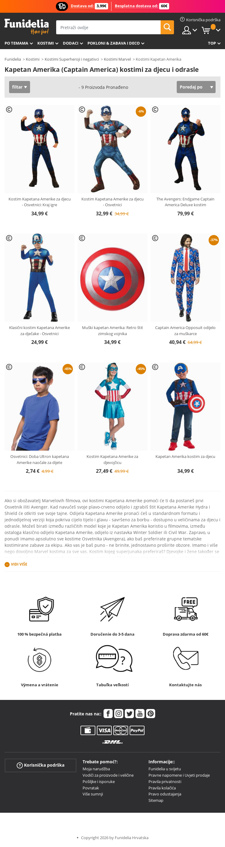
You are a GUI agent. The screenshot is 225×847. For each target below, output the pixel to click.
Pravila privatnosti (164, 781)
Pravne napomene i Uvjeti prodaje (179, 775)
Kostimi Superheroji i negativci (72, 59)
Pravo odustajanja (164, 794)
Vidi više (19, 564)
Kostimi (45, 43)
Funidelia (13, 59)
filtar (17, 87)
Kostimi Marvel (117, 59)
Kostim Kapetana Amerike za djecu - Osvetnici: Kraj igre (40, 202)
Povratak (91, 788)
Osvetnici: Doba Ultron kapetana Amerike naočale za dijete (39, 459)
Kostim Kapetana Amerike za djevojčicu (112, 459)
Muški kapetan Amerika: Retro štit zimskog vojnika (112, 330)
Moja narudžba (96, 768)
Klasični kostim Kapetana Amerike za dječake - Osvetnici (39, 330)
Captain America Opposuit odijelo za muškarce (185, 330)
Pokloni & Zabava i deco (113, 43)
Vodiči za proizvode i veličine (108, 775)
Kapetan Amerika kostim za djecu (185, 456)
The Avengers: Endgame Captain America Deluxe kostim (185, 202)
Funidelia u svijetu (164, 768)
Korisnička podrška (40, 765)
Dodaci (70, 43)
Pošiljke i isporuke (99, 781)
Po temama (16, 43)
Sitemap (155, 800)
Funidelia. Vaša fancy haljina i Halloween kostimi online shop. (27, 27)
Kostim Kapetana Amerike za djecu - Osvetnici (112, 202)
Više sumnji (93, 794)
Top (212, 43)
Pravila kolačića (162, 788)
